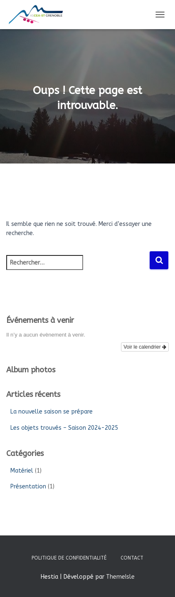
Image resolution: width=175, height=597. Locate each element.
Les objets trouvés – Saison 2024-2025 (64, 427)
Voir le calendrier (144, 347)
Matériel (21, 470)
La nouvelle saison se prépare (51, 411)
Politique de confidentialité (69, 558)
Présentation (28, 486)
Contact (132, 558)
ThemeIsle (120, 576)
